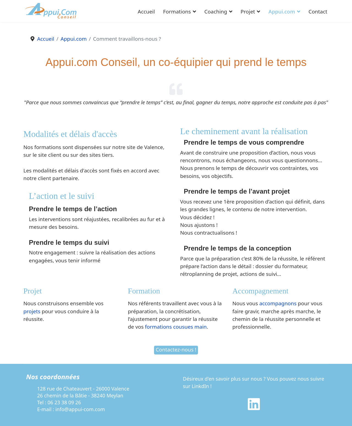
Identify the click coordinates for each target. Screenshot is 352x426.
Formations (177, 11)
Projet (248, 11)
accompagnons (277, 303)
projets (31, 311)
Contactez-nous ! (176, 349)
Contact (318, 11)
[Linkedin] (254, 407)
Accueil (146, 11)
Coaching (215, 11)
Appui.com (281, 11)
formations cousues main (176, 326)
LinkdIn (200, 386)
